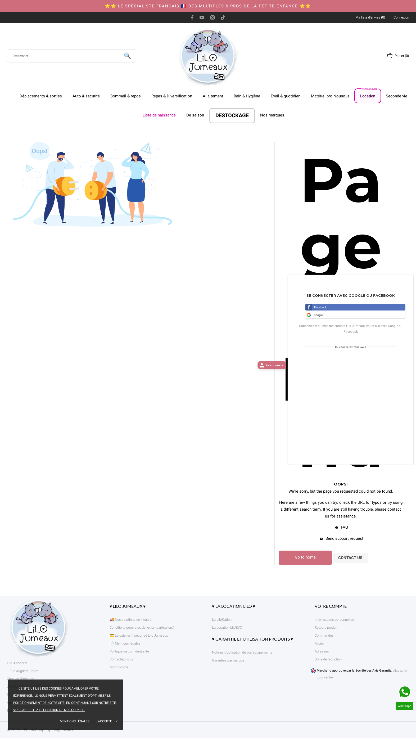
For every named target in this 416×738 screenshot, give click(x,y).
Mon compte (119, 667)
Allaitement (213, 96)
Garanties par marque (228, 660)
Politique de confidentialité (129, 651)
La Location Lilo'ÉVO (227, 627)
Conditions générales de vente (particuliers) (142, 627)
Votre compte (331, 606)
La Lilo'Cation (222, 620)
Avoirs (319, 643)
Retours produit (326, 627)
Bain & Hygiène (247, 96)
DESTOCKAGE (232, 115)
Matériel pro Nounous (330, 96)
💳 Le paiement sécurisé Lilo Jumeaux (139, 635)
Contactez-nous (121, 659)
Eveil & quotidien (285, 96)
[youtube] (202, 17)
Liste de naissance (159, 115)
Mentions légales (74, 721)
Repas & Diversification (171, 96)
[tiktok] (223, 17)
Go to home (305, 557)
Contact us (350, 557)
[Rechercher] (71, 55)
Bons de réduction (328, 659)
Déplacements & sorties (41, 96)
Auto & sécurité (86, 96)
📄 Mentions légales (125, 643)
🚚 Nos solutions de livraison (131, 620)
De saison (195, 115)
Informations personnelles (334, 620)
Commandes (324, 635)
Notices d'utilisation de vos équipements (242, 652)
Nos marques (272, 115)
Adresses (322, 651)
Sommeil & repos (125, 96)
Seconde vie (396, 96)
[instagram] (212, 17)
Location (369, 93)
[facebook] (192, 17)
